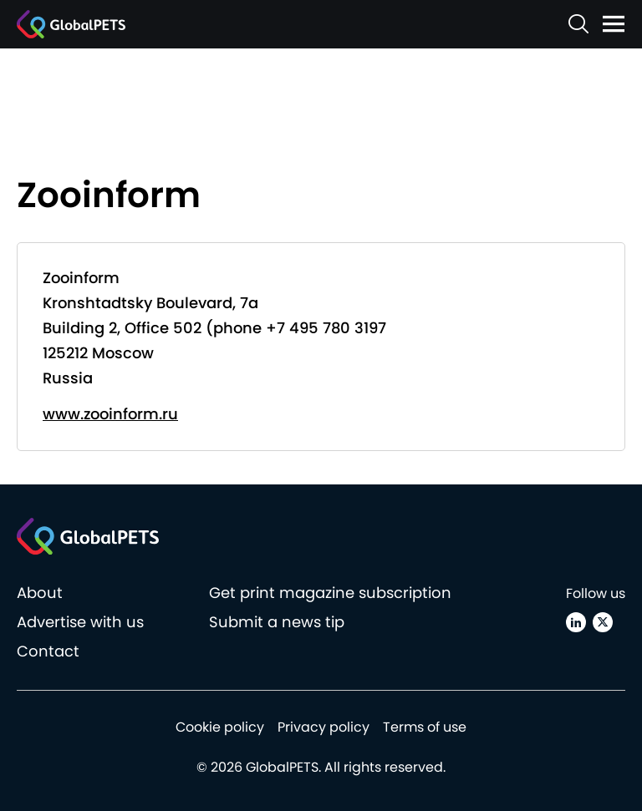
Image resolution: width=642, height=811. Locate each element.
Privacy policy (323, 727)
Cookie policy (220, 727)
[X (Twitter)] (603, 622)
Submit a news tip (276, 621)
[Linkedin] (576, 622)
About (40, 592)
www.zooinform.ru (110, 413)
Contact (48, 651)
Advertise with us (80, 621)
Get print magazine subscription (330, 592)
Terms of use (424, 727)
